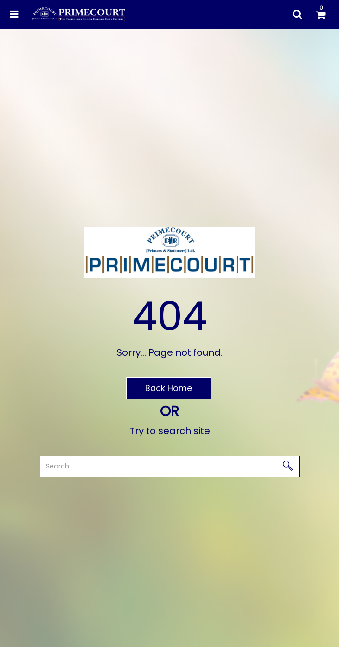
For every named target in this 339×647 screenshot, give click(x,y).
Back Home (168, 388)
